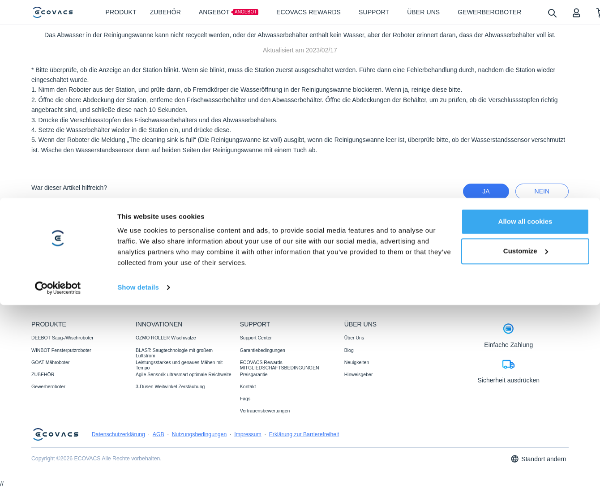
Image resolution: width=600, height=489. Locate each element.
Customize (525, 434)
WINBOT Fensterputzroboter (61, 350)
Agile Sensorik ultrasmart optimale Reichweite (183, 374)
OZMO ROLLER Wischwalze (166, 337)
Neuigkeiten (356, 362)
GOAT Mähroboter (50, 362)
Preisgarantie (254, 374)
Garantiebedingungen (262, 350)
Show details (138, 471)
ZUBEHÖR (42, 374)
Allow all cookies (525, 405)
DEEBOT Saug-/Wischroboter (62, 337)
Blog (349, 350)
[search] (552, 12)
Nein (542, 191)
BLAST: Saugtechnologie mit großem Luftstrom (174, 352)
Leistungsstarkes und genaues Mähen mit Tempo (179, 365)
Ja (485, 191)
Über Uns (354, 337)
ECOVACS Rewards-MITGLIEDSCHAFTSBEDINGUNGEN (279, 365)
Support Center (256, 337)
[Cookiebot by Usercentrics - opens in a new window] (58, 471)
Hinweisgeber (358, 374)
